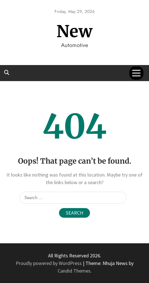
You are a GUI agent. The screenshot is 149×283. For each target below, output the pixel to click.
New (75, 31)
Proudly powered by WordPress (49, 263)
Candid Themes (74, 271)
